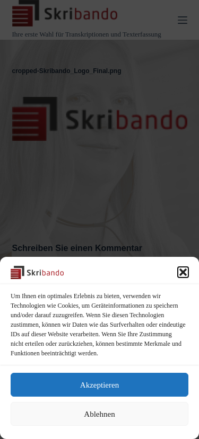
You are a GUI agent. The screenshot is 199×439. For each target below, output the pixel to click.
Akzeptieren (99, 385)
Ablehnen (99, 414)
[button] (183, 272)
